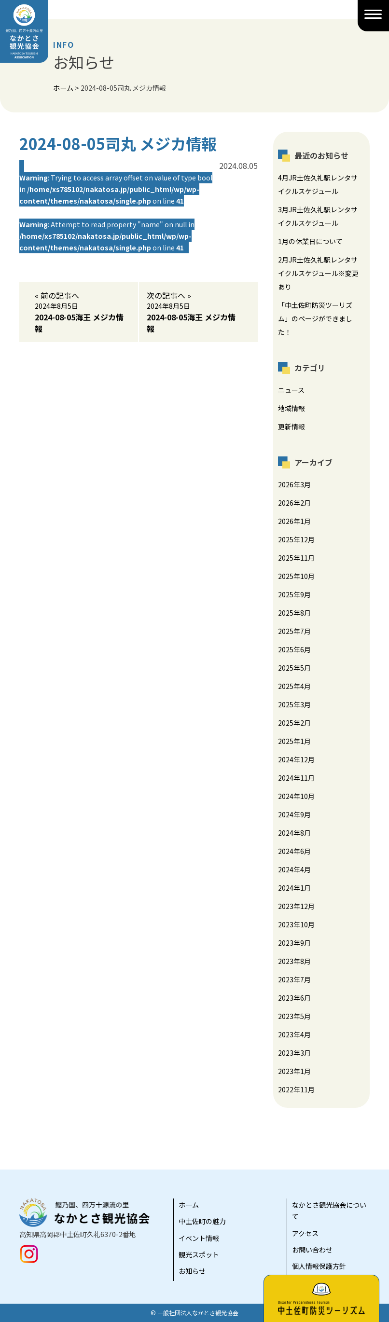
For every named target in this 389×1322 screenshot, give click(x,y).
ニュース (291, 390)
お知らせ (192, 1271)
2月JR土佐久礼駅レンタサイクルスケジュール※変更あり (318, 273)
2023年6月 (294, 998)
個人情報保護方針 (319, 1266)
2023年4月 (294, 1034)
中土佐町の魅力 (202, 1221)
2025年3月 (294, 704)
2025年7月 (294, 631)
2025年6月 (294, 649)
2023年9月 (294, 943)
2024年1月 (294, 888)
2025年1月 (294, 741)
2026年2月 (294, 503)
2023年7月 (294, 979)
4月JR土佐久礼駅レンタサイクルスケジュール (318, 184)
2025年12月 (296, 539)
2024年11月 (296, 778)
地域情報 (291, 408)
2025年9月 (294, 594)
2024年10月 (296, 796)
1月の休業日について (310, 241)
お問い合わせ (312, 1249)
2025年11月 (296, 558)
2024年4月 (294, 869)
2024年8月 (294, 833)
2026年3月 (294, 484)
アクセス (305, 1233)
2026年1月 (294, 521)
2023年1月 (294, 1071)
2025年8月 (294, 613)
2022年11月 (296, 1089)
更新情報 (291, 426)
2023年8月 (294, 961)
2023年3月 (294, 1053)
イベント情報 (199, 1238)
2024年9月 (294, 814)
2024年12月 (296, 759)
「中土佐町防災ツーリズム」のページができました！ (315, 318)
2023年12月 (296, 906)
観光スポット (199, 1254)
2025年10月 (296, 576)
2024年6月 (294, 851)
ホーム (189, 1205)
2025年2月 (294, 723)
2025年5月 (294, 668)
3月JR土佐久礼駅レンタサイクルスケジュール (318, 216)
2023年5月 (294, 1016)
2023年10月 (296, 924)
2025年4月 (294, 686)
